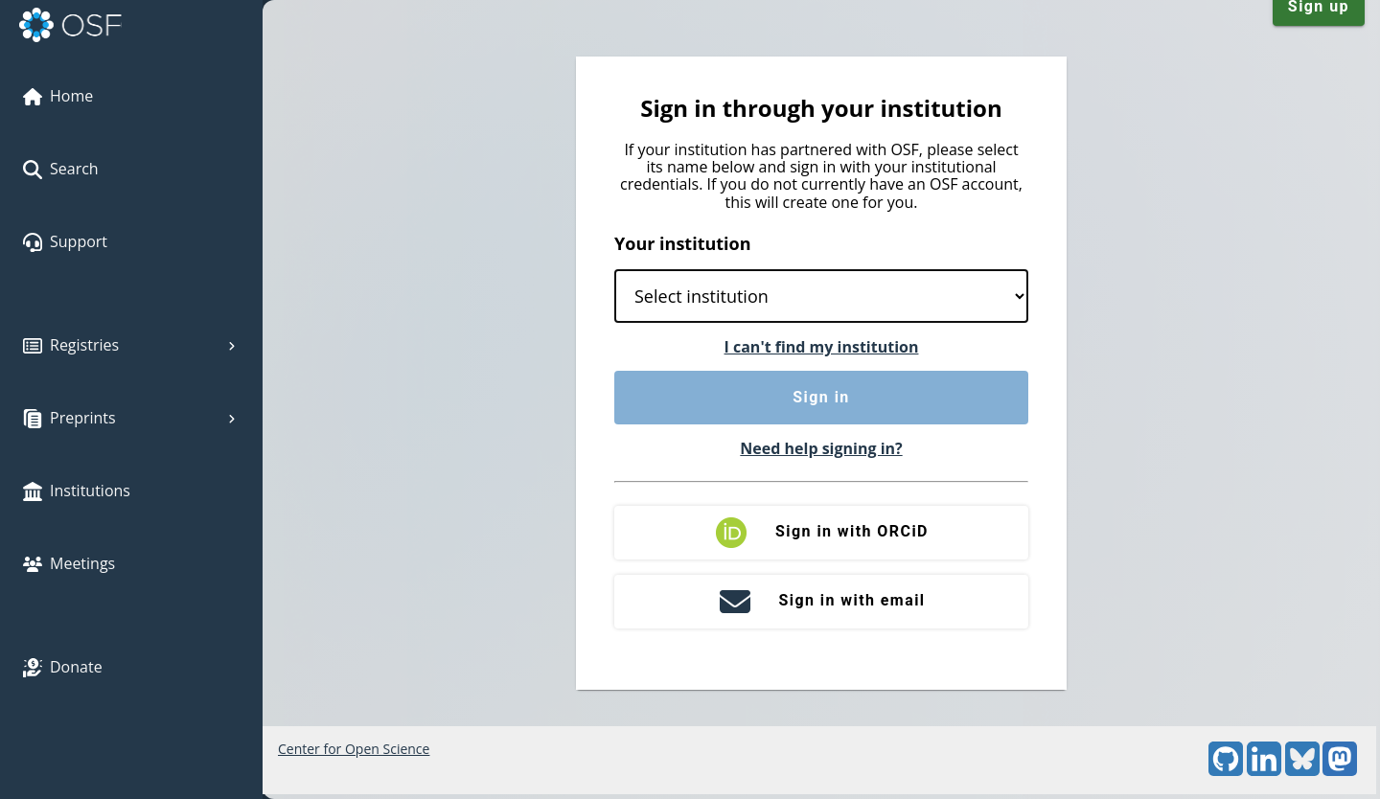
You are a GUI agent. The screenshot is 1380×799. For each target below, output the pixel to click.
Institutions (76, 490)
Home (58, 95)
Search (61, 168)
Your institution (682, 243)
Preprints (131, 417)
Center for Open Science (353, 749)
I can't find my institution (821, 346)
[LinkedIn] (1264, 771)
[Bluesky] (1302, 771)
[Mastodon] (1339, 771)
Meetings (69, 563)
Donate (63, 666)
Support (65, 241)
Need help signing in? (821, 448)
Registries (131, 344)
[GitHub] (1225, 771)
